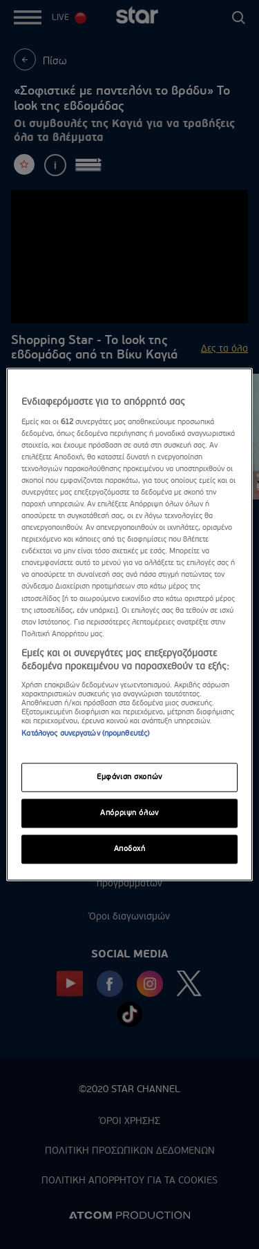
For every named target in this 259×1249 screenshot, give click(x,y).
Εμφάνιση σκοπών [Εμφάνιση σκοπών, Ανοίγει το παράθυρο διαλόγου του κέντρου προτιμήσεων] (129, 777)
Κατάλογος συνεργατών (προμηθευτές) (85, 733)
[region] (129, 624)
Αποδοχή (130, 849)
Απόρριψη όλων (129, 813)
